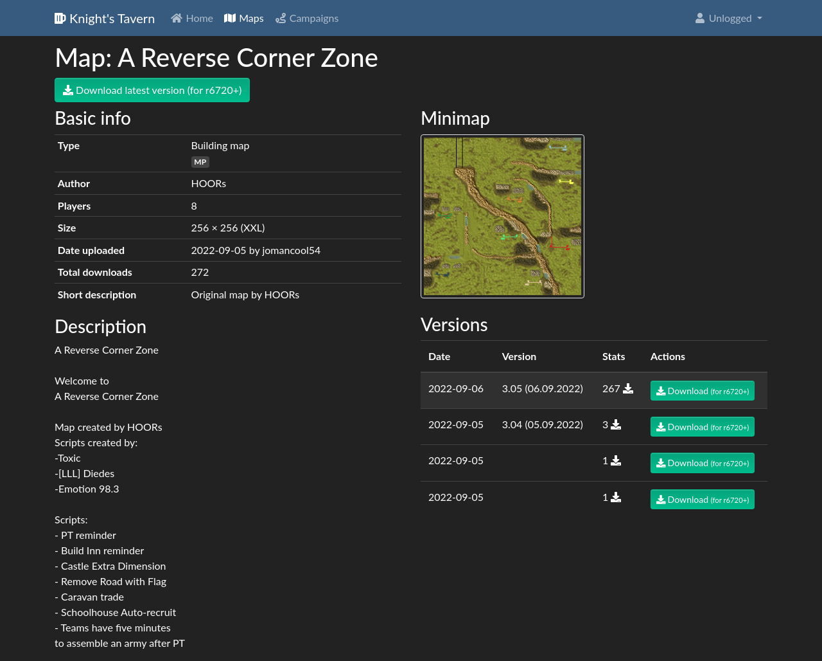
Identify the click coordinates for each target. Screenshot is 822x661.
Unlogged (724, 18)
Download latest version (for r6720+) (152, 90)
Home (191, 18)
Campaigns (306, 18)
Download (702, 390)
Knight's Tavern (105, 18)
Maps (243, 18)
